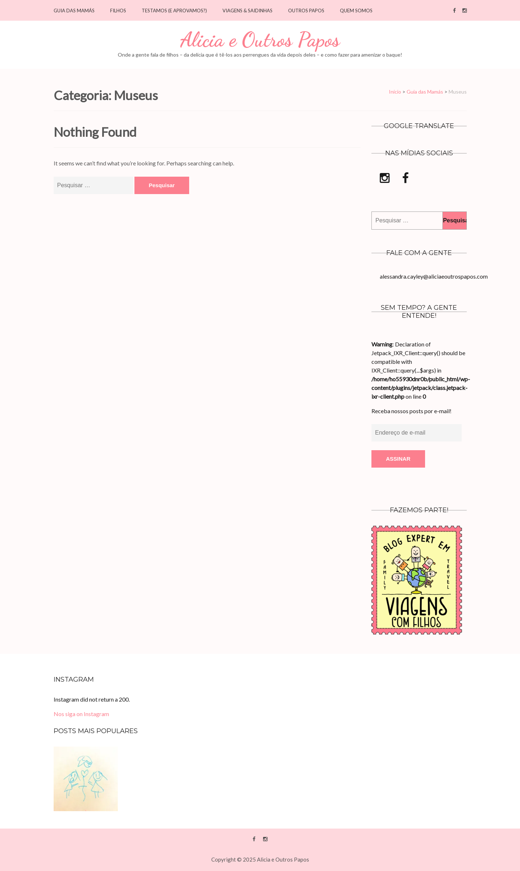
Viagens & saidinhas (247, 10)
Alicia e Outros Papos (260, 40)
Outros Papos (306, 10)
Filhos (118, 10)
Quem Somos (356, 10)
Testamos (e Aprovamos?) (174, 10)
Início (395, 92)
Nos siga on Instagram (81, 713)
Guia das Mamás (74, 10)
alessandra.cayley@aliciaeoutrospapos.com (434, 276)
